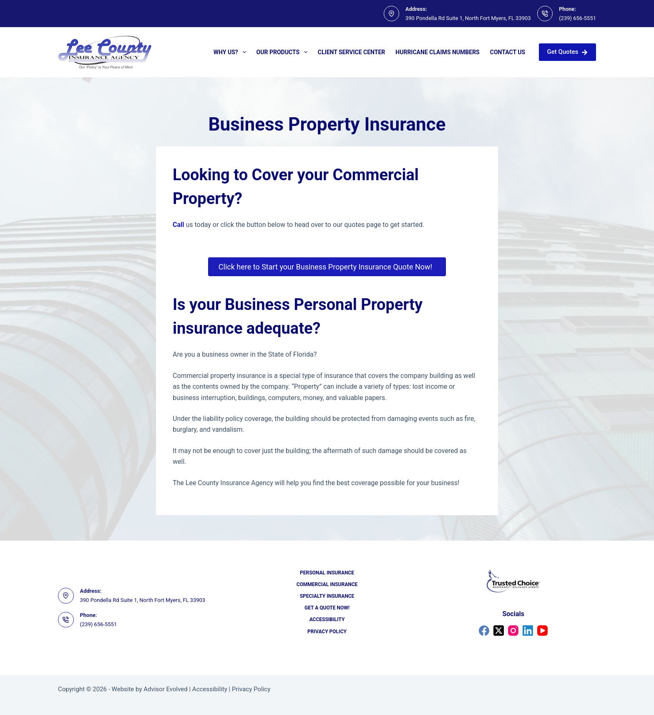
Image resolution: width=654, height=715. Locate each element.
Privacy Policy (327, 631)
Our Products (284, 52)
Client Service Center (351, 52)
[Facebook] (484, 630)
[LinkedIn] (528, 630)
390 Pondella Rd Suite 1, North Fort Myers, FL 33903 (468, 18)
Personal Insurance (327, 573)
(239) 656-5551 (577, 18)
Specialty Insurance (327, 596)
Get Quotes (567, 51)
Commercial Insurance (327, 584)
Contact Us (507, 52)
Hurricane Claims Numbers (437, 52)
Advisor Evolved (165, 689)
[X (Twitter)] (498, 630)
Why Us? (231, 52)
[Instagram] (513, 630)
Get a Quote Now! (327, 608)
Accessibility (327, 619)
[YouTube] (542, 630)
